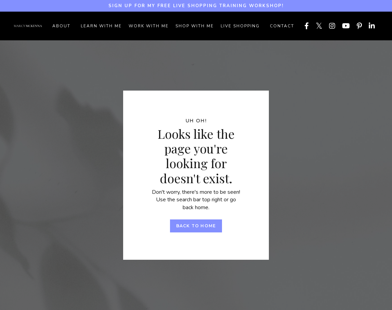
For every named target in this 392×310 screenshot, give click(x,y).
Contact (282, 26)
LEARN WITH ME (101, 26)
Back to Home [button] (196, 225)
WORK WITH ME (149, 26)
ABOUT (61, 26)
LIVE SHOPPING (240, 26)
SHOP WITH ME (194, 26)
